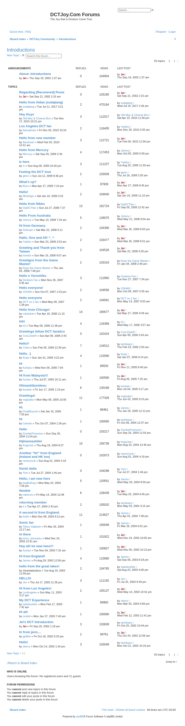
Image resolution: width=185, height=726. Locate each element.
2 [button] (174, 61)
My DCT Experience (34, 600)
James (125, 407)
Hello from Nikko (32, 204)
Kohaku (27, 367)
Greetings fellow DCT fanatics (42, 331)
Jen (25, 582)
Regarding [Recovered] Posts (41, 92)
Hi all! (23, 612)
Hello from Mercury (34, 150)
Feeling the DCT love (35, 172)
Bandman (28, 142)
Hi (20, 363)
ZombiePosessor (33, 433)
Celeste (27, 423)
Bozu (26, 185)
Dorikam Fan (30, 280)
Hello (23, 429)
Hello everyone (30, 298)
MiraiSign (28, 196)
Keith (26, 516)
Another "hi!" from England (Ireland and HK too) (40, 455)
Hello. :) (25, 353)
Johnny (125, 150)
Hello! (23, 192)
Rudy (26, 357)
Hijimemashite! (30, 441)
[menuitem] (28, 32)
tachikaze (126, 344)
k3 (24, 325)
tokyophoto (29, 130)
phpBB (80, 716)
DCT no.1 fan (31, 301)
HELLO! (25, 578)
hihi (22, 321)
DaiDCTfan (29, 207)
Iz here (24, 162)
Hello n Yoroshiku (32, 276)
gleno (26, 175)
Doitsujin (28, 229)
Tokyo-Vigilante (32, 526)
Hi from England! (32, 556)
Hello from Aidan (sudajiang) (41, 102)
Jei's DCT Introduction (36, 622)
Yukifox (125, 126)
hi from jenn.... (30, 632)
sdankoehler (128, 566)
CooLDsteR (30, 335)
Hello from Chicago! (34, 309)
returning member (33, 502)
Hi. (21, 407)
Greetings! (27, 395)
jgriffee (27, 636)
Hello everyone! (31, 288)
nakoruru (28, 494)
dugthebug (29, 482)
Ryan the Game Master (37, 267)
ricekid (27, 616)
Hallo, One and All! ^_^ (36, 237)
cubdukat (28, 313)
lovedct (27, 255)
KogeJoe (28, 445)
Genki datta (28, 468)
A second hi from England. (39, 512)
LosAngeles (30, 592)
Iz (24, 165)
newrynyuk (29, 460)
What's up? (28, 182)
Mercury (28, 154)
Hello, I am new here (34, 478)
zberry (124, 600)
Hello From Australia (34, 215)
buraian (27, 389)
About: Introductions (35, 74)
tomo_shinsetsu (32, 538)
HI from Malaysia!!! (33, 375)
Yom (25, 472)
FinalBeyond (30, 411)
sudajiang (28, 106)
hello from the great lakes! (39, 566)
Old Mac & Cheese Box (37, 118)
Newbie (24, 490)
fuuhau (27, 379)
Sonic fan (26, 522)
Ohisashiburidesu (32, 385)
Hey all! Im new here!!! (36, 546)
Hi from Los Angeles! (35, 588)
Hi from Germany (32, 225)
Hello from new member (37, 138)
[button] (177, 61)
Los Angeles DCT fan (35, 126)
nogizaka (28, 399)
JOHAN (27, 291)
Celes (26, 347)
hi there (25, 534)
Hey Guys (26, 114)
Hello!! (24, 343)
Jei (24, 78)
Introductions (21, 50)
